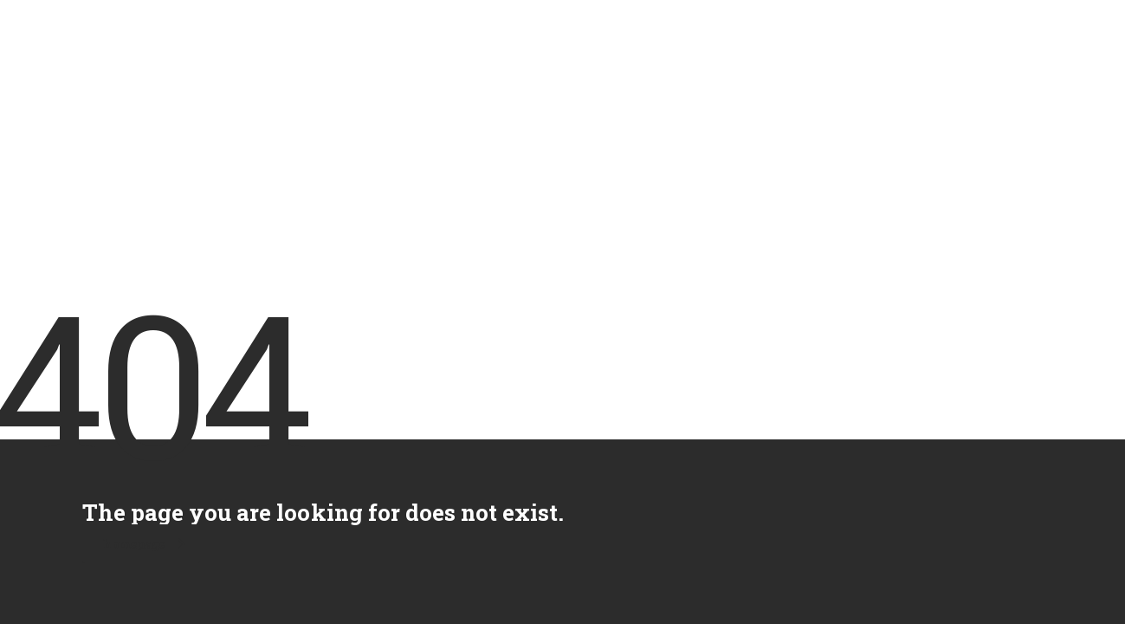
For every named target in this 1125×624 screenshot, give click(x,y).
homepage (143, 544)
